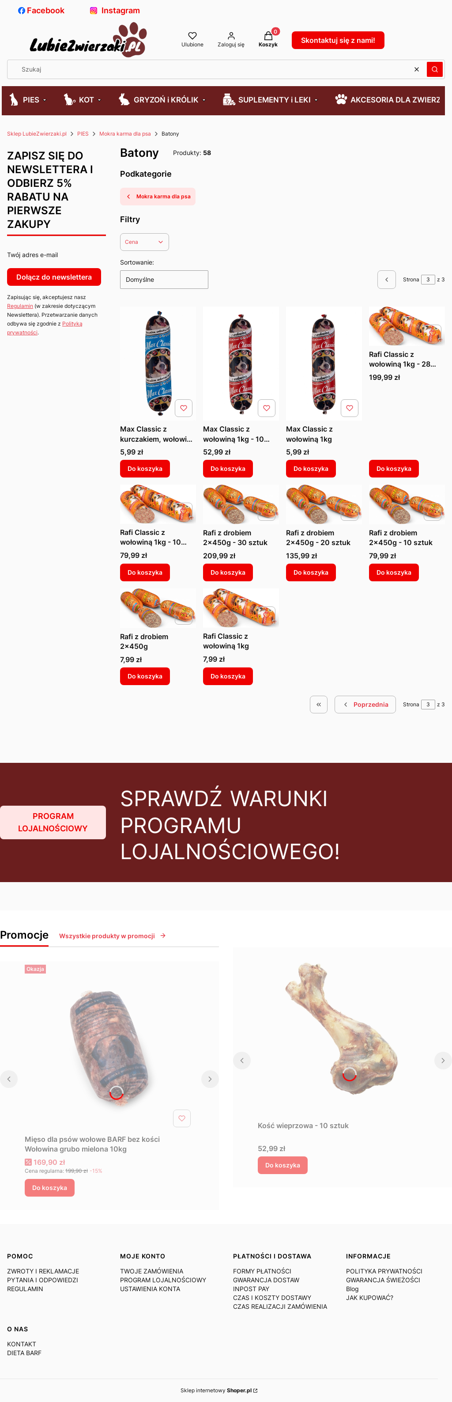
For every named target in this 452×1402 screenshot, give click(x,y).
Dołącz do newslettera (54, 277)
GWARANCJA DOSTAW (266, 1280)
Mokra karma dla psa (125, 133)
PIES (83, 133)
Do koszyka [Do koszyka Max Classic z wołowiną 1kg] (311, 468)
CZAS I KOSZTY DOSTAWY (272, 1297)
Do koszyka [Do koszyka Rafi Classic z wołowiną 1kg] (228, 676)
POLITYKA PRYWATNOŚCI (384, 1271)
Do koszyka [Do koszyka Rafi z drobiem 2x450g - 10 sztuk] (394, 572)
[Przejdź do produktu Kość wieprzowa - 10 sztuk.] (342, 1032)
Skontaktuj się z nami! (338, 40)
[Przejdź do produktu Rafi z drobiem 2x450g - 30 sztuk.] (241, 504)
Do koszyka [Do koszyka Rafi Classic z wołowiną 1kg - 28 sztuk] (394, 468)
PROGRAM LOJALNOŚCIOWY (53, 822)
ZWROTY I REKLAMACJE (43, 1271)
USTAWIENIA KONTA (150, 1288)
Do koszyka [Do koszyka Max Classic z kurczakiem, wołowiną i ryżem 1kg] (145, 468)
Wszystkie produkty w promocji (112, 936)
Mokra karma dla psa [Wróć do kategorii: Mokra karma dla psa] (158, 196)
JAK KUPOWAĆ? (369, 1297)
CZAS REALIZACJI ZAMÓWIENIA (280, 1306)
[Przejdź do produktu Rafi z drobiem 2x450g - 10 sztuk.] (407, 504)
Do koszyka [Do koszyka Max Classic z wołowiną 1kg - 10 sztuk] (228, 468)
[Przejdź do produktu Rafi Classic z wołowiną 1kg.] (241, 608)
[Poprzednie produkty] (365, 704)
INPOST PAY (251, 1288)
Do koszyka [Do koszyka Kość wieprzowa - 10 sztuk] (282, 1165)
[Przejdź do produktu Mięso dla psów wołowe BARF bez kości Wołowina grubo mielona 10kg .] (109, 1046)
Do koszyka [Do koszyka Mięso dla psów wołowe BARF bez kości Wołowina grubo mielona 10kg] (49, 1187)
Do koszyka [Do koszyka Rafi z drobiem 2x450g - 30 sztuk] (228, 572)
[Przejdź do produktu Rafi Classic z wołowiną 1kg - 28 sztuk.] (407, 326)
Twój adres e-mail (32, 254)
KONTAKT (21, 1344)
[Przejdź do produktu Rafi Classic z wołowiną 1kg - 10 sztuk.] (158, 504)
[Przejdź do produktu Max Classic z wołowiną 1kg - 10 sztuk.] (241, 364)
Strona (411, 279)
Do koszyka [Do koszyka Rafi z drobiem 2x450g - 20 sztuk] (311, 572)
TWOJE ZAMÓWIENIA (151, 1271)
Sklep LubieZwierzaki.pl (37, 133)
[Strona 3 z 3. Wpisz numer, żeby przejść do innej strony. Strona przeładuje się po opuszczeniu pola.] (428, 279)
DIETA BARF (24, 1353)
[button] (435, 69)
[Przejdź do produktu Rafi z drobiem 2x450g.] (158, 608)
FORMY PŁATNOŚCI (262, 1271)
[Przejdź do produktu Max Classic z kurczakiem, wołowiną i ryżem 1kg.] (158, 364)
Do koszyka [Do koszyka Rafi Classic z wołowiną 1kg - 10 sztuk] (145, 572)
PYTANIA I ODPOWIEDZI (42, 1280)
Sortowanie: (137, 262)
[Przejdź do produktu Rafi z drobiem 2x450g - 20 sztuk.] (324, 504)
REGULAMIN (25, 1288)
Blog (352, 1288)
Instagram (115, 10)
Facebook (41, 10)
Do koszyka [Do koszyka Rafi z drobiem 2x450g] (145, 676)
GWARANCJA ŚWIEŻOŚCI (383, 1280)
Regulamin (20, 306)
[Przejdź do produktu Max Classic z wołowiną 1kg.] (324, 364)
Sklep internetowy (216, 1390)
